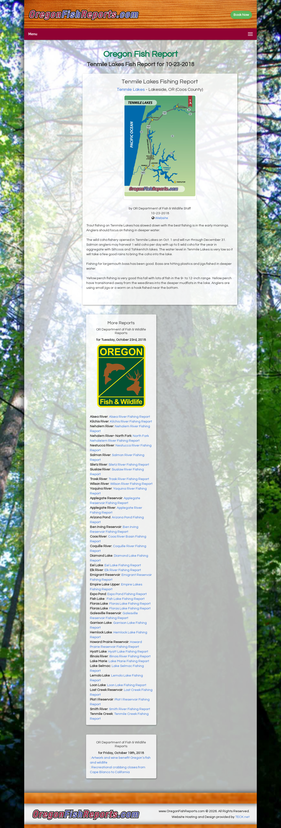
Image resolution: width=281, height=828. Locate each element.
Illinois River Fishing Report (130, 656)
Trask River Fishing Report (129, 479)
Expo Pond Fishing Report (127, 594)
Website (161, 218)
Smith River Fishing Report (129, 709)
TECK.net (242, 817)
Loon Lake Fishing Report (126, 685)
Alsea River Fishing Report (129, 416)
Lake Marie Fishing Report (129, 661)
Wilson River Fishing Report (131, 484)
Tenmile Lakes (131, 89)
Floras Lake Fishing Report (130, 603)
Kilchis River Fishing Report (131, 421)
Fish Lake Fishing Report (126, 599)
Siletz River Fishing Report (129, 464)
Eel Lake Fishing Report (123, 565)
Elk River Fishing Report (123, 570)
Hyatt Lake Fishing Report (128, 651)
